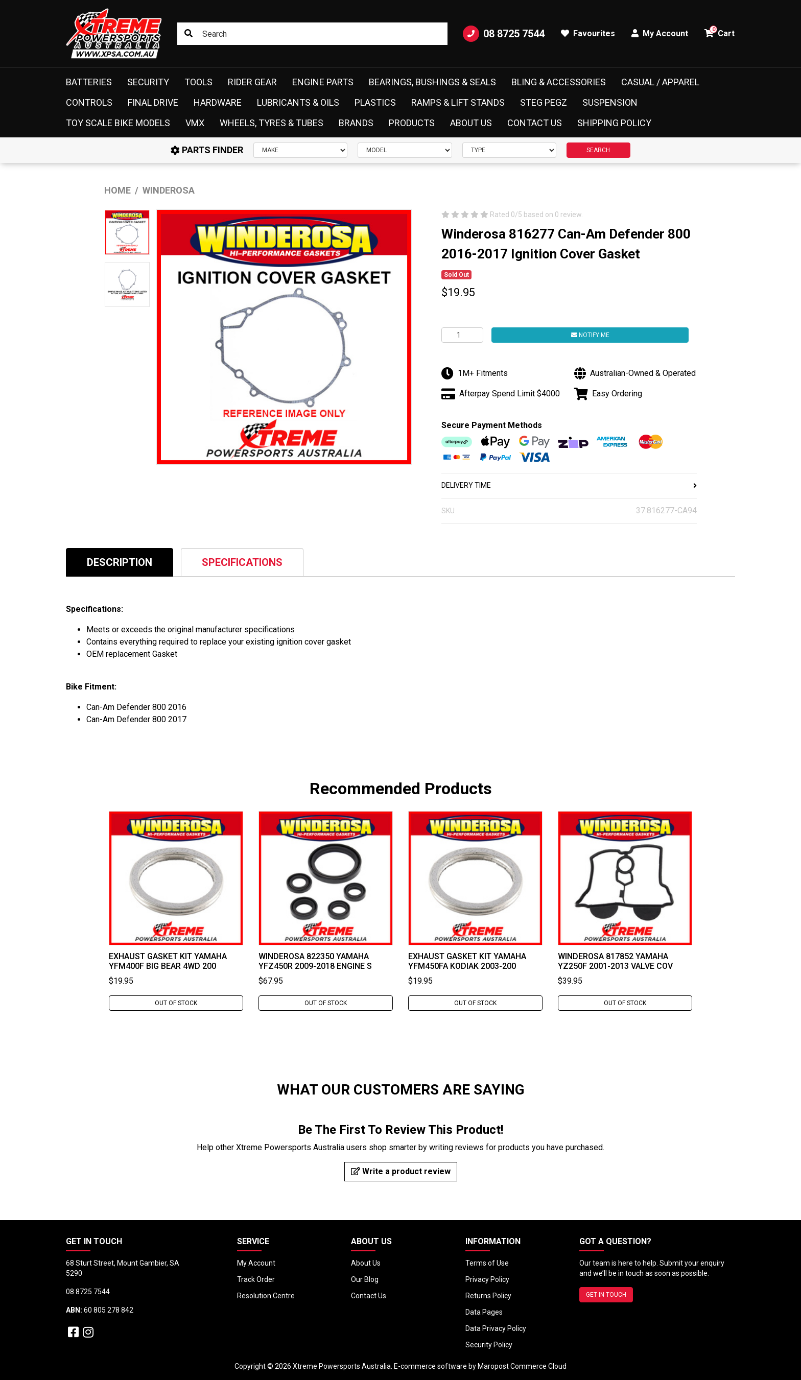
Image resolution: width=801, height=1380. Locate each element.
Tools (198, 82)
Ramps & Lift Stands (458, 102)
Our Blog (365, 1279)
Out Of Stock (176, 1003)
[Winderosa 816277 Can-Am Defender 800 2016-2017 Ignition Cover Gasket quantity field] (462, 335)
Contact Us (534, 122)
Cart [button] (719, 32)
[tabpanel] (176, 911)
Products (412, 122)
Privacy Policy (487, 1279)
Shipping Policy (614, 122)
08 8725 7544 (504, 34)
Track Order (256, 1279)
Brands (356, 122)
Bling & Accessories (558, 82)
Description (119, 562)
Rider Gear (252, 82)
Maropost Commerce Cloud (522, 1366)
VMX (194, 122)
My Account (256, 1263)
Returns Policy (488, 1296)
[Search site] (188, 33)
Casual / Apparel (660, 82)
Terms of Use (487, 1263)
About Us (471, 122)
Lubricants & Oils (298, 102)
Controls (89, 102)
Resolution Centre (266, 1296)
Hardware (218, 102)
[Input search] (312, 33)
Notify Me (590, 335)
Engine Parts (323, 82)
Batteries (89, 82)
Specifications (242, 562)
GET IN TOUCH (606, 1294)
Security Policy (488, 1345)
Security (148, 82)
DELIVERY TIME (569, 485)
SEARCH (598, 150)
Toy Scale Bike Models (118, 122)
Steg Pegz (543, 102)
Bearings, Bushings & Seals (432, 82)
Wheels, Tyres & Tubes (271, 122)
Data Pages (484, 1312)
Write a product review (401, 1171)
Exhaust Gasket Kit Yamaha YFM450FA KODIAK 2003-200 (467, 961)
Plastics (375, 102)
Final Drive (153, 102)
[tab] (119, 562)
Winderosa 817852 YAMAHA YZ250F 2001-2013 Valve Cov (615, 961)
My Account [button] (659, 33)
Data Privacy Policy (495, 1328)
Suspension (610, 102)
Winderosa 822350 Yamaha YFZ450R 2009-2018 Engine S (315, 961)
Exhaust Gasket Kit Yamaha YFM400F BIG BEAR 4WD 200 (168, 961)
